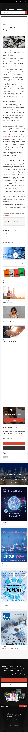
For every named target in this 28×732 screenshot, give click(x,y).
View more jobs (23, 706)
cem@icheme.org (6, 215)
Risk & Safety (7, 261)
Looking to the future (7, 302)
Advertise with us (23, 719)
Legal (2, 719)
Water (6, 320)
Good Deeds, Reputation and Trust (10, 341)
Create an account (14, 448)
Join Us (4, 282)
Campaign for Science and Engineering (12, 146)
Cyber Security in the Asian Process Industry (13, 263)
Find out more (14, 420)
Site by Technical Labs (14, 725)
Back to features (8, 227)
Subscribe (19, 1)
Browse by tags (16, 719)
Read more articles (11, 230)
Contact (10, 719)
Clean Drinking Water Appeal (9, 322)
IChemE (6, 24)
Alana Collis (13, 220)
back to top (22, 662)
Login (25, 1)
